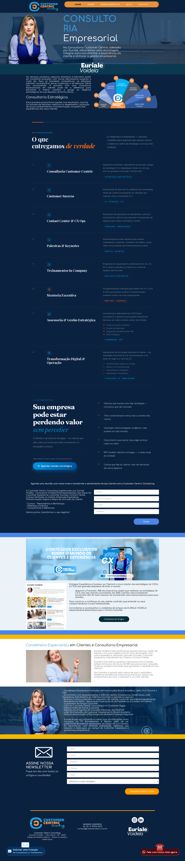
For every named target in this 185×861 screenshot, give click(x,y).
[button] (114, 619)
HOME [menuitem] (78, 4)
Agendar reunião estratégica (55, 466)
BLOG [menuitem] (129, 4)
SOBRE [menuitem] (91, 4)
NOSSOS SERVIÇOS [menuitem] (110, 4)
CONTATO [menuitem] (143, 4)
